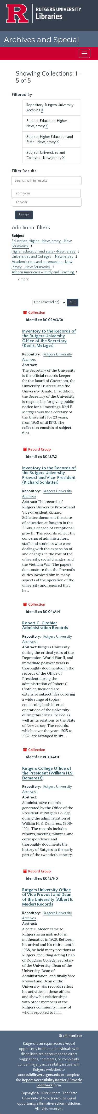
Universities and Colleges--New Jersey (43, 257)
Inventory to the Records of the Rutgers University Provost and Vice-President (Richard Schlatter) (49, 475)
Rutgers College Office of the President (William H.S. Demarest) (47, 773)
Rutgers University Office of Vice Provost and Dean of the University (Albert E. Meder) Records (47, 897)
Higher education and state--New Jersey (44, 251)
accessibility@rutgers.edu (39, 1075)
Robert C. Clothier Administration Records (45, 625)
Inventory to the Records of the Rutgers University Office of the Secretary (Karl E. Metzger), (49, 338)
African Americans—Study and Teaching (43, 272)
